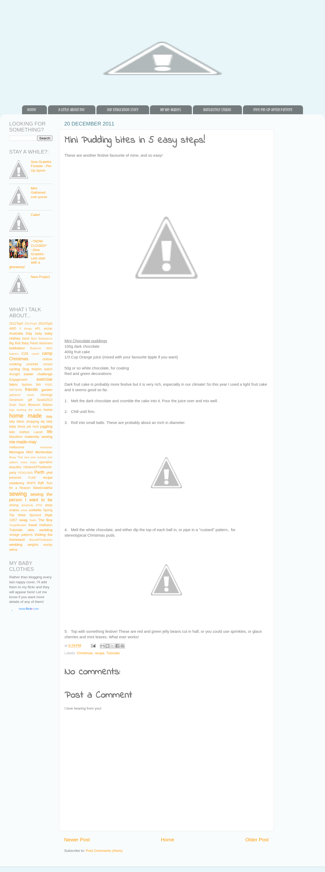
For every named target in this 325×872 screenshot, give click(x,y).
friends (31, 389)
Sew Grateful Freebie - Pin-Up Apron (41, 166)
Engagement (18, 380)
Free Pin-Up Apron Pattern (272, 109)
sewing (18, 493)
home (48, 410)
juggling (46, 426)
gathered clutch (21, 394)
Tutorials (113, 653)
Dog (26, 369)
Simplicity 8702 (31, 505)
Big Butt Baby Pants (23, 343)
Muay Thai (16, 457)
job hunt (33, 426)
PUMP (32, 477)
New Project (40, 277)
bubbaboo (17, 348)
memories (46, 447)
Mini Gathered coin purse (39, 192)
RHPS (31, 483)
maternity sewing (38, 437)
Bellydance (45, 338)
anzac (48, 328)
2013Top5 (31, 323)
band (25, 338)
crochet (32, 364)
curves (47, 364)
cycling (14, 369)
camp (47, 353)
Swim (32, 520)
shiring (14, 505)
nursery (41, 457)
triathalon (45, 525)
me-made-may (22, 441)
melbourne (16, 447)
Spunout (35, 515)
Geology (46, 395)
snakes (14, 510)
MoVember (43, 452)
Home (31, 109)
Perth (39, 472)
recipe (100, 653)
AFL (38, 328)
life (49, 431)
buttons (13, 353)
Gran (12, 405)
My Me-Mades (170, 109)
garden (46, 390)
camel (35, 353)
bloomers (45, 343)
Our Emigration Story (122, 109)
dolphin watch (41, 369)
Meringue (16, 452)
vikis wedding (40, 530)
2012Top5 (16, 323)
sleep (48, 505)
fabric (13, 384)
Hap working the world (25, 409)
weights (33, 545)
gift (30, 400)
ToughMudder (17, 525)
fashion (27, 384)
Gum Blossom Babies (35, 405)
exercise (44, 379)
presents (15, 477)
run (41, 482)
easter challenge (38, 374)
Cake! (35, 215)
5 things (25, 328)
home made (25, 415)
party (12, 473)
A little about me (71, 109)
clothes (47, 359)
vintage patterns (21, 535)
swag (23, 520)
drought (14, 374)
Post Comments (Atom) (104, 851)
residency (16, 483)
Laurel (38, 432)
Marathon (16, 437)
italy (49, 416)
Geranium (16, 400)
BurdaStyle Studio (217, 109)
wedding (15, 545)
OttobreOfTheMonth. (37, 467)
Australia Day (20, 333)
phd (50, 473)
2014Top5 (45, 323)
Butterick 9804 (41, 348)
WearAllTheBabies (40, 539)
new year (30, 457)
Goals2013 (44, 400)
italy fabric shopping (24, 421)
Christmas (85, 653)
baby (38, 333)
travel (33, 525)
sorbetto (35, 510)
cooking (15, 364)
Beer (34, 338)
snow (24, 510)
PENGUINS (25, 472)
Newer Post (77, 839)
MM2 (29, 452)
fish (38, 384)
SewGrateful (42, 488)
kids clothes (19, 432)
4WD (12, 328)
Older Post (257, 839)
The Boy (45, 520)
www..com (29, 608)
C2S (24, 354)
